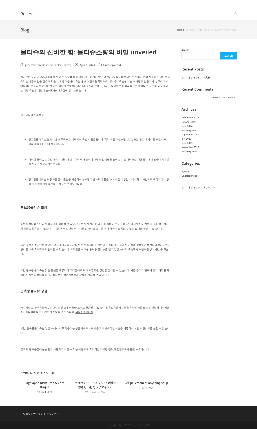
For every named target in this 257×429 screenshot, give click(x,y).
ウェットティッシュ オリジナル (198, 187)
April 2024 (186, 126)
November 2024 (190, 117)
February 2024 (189, 130)
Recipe (27, 14)
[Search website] (235, 13)
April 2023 (186, 143)
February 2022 (189, 151)
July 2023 (186, 138)
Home (180, 29)
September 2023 (190, 134)
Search (185, 50)
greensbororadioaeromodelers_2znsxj (48, 65)
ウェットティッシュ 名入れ (195, 77)
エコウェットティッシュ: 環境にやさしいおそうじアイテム (95, 385)
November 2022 (190, 147)
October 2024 (188, 121)
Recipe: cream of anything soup (146, 383)
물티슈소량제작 (84, 312)
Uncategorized (112, 65)
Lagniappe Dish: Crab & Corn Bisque (45, 385)
